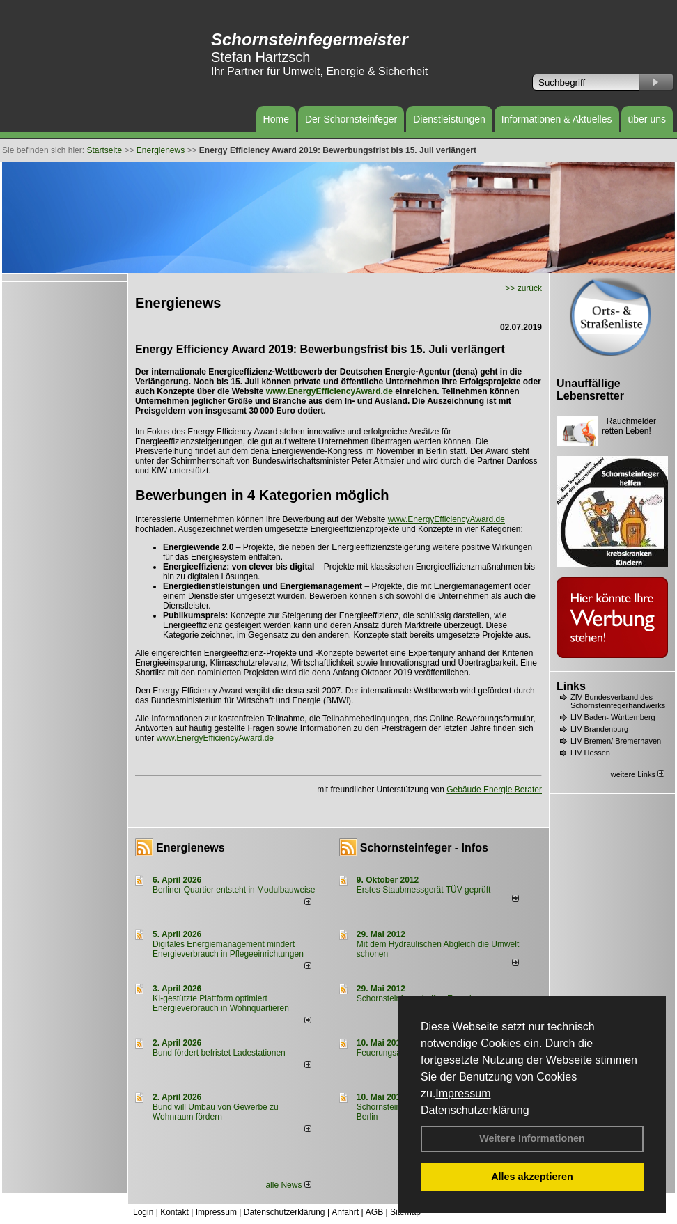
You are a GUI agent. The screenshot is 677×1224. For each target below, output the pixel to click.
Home (276, 119)
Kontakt (174, 1212)
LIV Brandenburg (599, 729)
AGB (374, 1212)
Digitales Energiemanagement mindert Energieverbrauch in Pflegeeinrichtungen (228, 949)
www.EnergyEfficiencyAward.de (329, 391)
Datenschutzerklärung (475, 1110)
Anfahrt (345, 1212)
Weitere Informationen (532, 1138)
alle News (288, 1185)
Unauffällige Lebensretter (590, 389)
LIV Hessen (590, 752)
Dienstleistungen (449, 119)
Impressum (462, 1093)
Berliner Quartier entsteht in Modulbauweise (234, 890)
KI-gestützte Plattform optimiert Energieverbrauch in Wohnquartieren (221, 1003)
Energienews (190, 848)
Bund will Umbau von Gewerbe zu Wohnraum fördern (216, 1112)
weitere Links (637, 774)
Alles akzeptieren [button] (532, 1176)
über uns (647, 119)
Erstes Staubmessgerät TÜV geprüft (424, 890)
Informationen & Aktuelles (556, 119)
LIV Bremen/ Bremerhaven (615, 741)
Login (143, 1212)
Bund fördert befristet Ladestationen (219, 1053)
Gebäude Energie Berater (494, 789)
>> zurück (523, 288)
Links (571, 686)
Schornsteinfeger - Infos (424, 848)
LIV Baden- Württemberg (612, 717)
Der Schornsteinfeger (351, 119)
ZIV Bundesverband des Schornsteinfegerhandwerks (617, 701)
